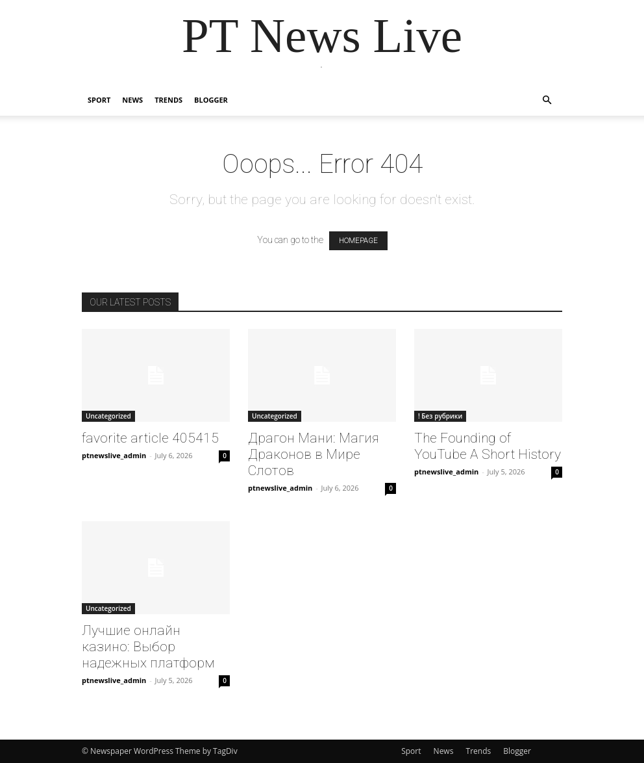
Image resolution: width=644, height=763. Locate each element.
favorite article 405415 (150, 438)
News (132, 100)
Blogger (211, 100)
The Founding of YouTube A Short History (487, 446)
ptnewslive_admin (114, 455)
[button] (546, 100)
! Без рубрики (440, 415)
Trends (168, 100)
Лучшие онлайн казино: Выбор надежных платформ (148, 647)
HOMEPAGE (358, 241)
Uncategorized (108, 415)
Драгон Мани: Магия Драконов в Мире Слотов (313, 454)
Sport (99, 100)
